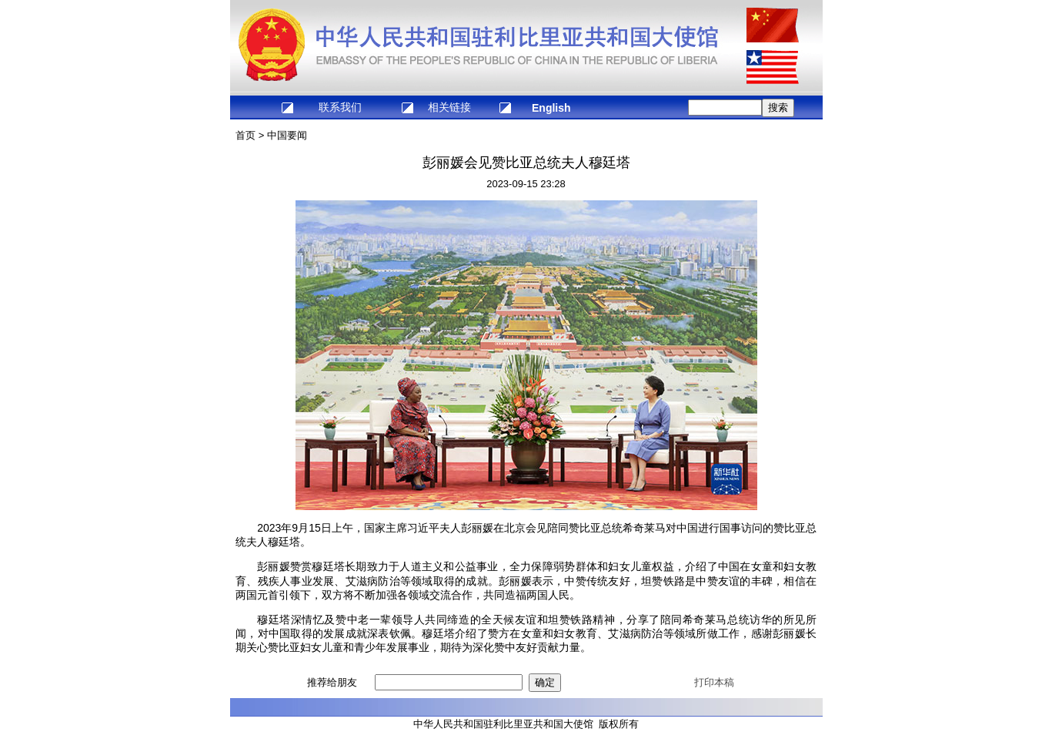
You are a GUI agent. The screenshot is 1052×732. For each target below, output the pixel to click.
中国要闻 (287, 135)
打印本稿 (714, 682)
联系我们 (340, 107)
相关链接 (449, 107)
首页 (245, 135)
